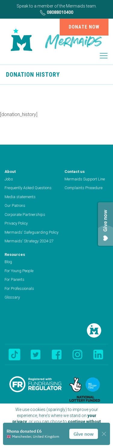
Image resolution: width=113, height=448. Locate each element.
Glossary (12, 297)
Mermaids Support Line (84, 179)
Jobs (9, 179)
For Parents (14, 279)
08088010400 (56, 13)
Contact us (74, 171)
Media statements (20, 197)
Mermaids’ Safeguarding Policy (31, 232)
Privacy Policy (16, 223)
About (10, 171)
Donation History (33, 74)
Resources (15, 254)
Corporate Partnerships (25, 214)
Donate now (84, 27)
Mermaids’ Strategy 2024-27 (29, 241)
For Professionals (19, 288)
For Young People (19, 270)
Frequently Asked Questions (28, 188)
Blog (8, 261)
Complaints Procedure (83, 188)
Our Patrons (15, 205)
